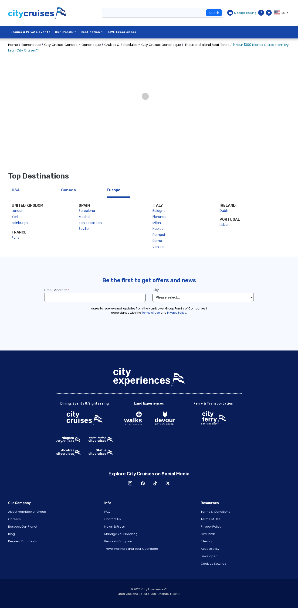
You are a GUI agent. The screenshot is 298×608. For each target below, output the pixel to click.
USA (16, 190)
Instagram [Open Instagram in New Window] (130, 483)
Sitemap (207, 541)
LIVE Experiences (122, 32)
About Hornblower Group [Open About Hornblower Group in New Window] (27, 511)
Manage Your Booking (121, 534)
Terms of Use (210, 519)
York (15, 216)
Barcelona (87, 210)
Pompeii (159, 234)
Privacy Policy (211, 526)
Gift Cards (208, 534)
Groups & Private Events (30, 32)
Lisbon (225, 224)
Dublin (225, 210)
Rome (157, 240)
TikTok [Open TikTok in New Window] (155, 483)
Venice (158, 246)
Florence (159, 216)
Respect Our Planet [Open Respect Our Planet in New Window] (22, 526)
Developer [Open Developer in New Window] (209, 556)
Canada (68, 190)
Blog (11, 534)
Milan (156, 222)
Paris (15, 237)
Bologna (159, 210)
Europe (113, 190)
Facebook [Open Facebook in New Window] (143, 483)
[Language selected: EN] (282, 13)
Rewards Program (118, 541)
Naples (157, 228)
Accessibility (210, 548)
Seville (84, 228)
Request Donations (22, 541)
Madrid (84, 216)
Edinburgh (20, 222)
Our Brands (65, 32)
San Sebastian (90, 222)
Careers (14, 519)
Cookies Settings (213, 563)
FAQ (107, 511)
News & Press (114, 526)
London (18, 210)
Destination (92, 32)
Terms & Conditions (215, 511)
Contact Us (112, 519)
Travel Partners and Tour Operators (131, 548)
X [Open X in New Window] (168, 483)
